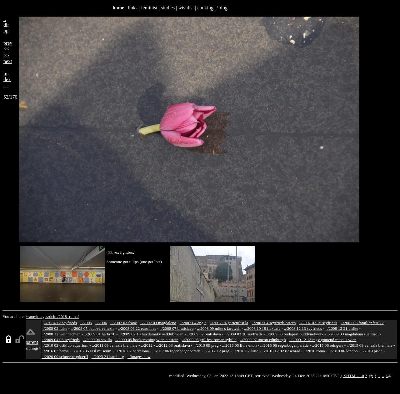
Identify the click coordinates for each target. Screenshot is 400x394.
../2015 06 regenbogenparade (284, 345)
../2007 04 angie (193, 322)
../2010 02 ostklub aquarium (65, 345)
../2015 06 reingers (327, 345)
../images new (139, 356)
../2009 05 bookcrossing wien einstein (146, 339)
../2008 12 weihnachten (61, 334)
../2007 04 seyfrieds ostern (274, 322)
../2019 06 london (343, 351)
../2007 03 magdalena (158, 322)
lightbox (127, 252)
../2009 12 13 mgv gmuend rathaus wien (323, 339)
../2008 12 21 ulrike (341, 328)
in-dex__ (7, 79)
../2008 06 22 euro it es (137, 328)
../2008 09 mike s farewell (219, 328)
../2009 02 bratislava (204, 334)
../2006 (101, 322)
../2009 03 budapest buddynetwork (295, 334)
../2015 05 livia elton (239, 345)
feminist (149, 7)
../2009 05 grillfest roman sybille (209, 339)
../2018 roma (314, 351)
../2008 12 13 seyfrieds (303, 328)
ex (117, 252)
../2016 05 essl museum (92, 351)
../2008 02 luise (54, 328)
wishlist (186, 7)
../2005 (86, 322)
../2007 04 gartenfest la (229, 322)
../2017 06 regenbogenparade (176, 351)
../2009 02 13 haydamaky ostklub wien (151, 334)
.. (383, 375)
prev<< (7, 45)
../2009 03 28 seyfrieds (243, 334)
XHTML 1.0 (353, 375)
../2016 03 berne (55, 351)
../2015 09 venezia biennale (369, 345)
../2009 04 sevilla (97, 339)
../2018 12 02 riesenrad (281, 351)
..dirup (6, 25)
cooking (205, 7)
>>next (7, 58)
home (118, 7)
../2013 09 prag (206, 345)
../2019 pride (371, 351)
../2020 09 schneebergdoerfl (65, 356)
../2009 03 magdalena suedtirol (353, 334)
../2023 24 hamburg (108, 356)
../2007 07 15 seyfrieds (318, 322)
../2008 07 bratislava (177, 328)
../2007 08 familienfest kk (362, 322)
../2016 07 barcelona (132, 351)
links (133, 7)
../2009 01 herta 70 (99, 334)
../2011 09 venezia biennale (115, 345)
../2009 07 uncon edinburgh (263, 339)
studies (168, 7)
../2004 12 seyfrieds (60, 322)
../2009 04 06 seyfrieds (61, 339)
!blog (222, 7)
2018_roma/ (68, 316)
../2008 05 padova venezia (92, 328)
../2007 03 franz (123, 322)
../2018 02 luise (245, 351)
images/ (42, 316)
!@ (388, 375)
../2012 (146, 345)
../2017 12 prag (216, 351)
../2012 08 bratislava (173, 345)
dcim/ (53, 316)
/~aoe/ (31, 316)
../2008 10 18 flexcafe (262, 328)
